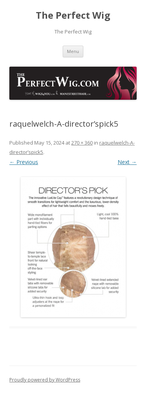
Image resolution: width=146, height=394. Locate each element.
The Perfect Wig (73, 15)
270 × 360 (82, 142)
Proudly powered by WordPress (44, 379)
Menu (73, 51)
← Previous (23, 162)
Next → (127, 162)
